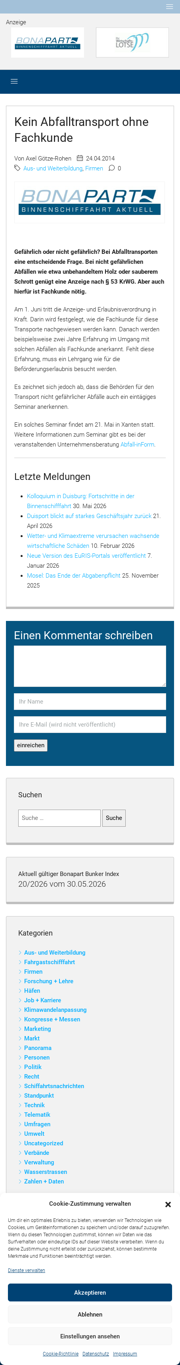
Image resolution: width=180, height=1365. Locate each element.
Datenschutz (95, 1354)
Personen (37, 1057)
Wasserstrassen (45, 1172)
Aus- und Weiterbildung (52, 168)
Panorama (38, 1048)
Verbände (36, 1152)
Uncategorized (43, 1143)
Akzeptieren (90, 1292)
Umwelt (34, 1133)
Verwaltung (39, 1162)
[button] (168, 1204)
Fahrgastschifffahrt (49, 962)
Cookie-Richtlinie (61, 1354)
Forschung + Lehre (48, 981)
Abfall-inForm (137, 444)
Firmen (94, 168)
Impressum (125, 1354)
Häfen (32, 990)
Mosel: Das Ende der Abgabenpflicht (74, 575)
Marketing (37, 1028)
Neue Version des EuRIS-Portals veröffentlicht (86, 555)
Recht (31, 1076)
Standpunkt (39, 1095)
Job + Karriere (42, 1000)
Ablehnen (90, 1314)
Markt (32, 1038)
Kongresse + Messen (52, 1019)
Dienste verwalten (26, 1270)
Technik (34, 1105)
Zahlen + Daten (44, 1181)
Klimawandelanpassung (55, 1009)
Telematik (37, 1114)
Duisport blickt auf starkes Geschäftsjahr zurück (89, 516)
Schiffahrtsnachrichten (54, 1086)
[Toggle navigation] (169, 7)
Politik (33, 1067)
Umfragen (37, 1124)
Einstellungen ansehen (90, 1336)
